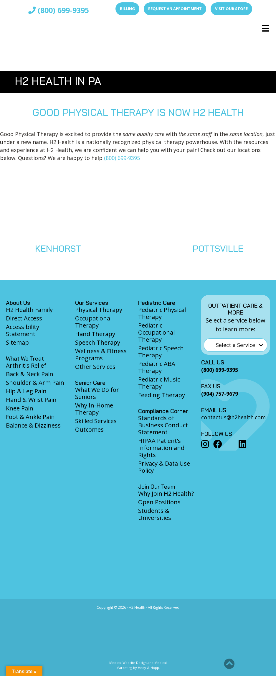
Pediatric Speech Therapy (161, 351)
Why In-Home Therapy (94, 408)
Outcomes (89, 429)
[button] (229, 664)
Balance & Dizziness (33, 425)
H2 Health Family (29, 310)
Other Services (95, 367)
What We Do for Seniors (97, 393)
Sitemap (17, 342)
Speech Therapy (97, 342)
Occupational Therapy (93, 321)
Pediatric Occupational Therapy (156, 332)
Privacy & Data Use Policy (164, 466)
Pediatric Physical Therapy (162, 313)
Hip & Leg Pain (26, 391)
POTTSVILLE (218, 248)
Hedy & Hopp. (149, 667)
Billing (127, 8)
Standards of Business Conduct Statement (163, 425)
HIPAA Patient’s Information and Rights (161, 448)
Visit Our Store (231, 8)
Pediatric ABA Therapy (156, 367)
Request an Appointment (175, 8)
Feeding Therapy (161, 395)
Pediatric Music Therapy (159, 382)
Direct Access (24, 318)
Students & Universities (154, 514)
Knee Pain (19, 408)
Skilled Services (96, 421)
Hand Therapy (95, 334)
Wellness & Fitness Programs (101, 354)
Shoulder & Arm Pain (35, 383)
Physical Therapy (98, 310)
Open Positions (159, 502)
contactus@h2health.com (233, 417)
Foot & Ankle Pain (30, 417)
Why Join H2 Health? (166, 493)
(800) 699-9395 (58, 10)
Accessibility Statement (22, 330)
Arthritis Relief (26, 365)
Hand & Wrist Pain (31, 400)
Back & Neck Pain (29, 374)
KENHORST (58, 248)
